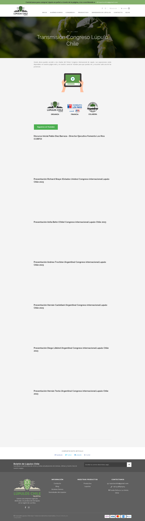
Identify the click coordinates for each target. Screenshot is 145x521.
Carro (125, 8)
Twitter (68, 455)
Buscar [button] (113, 8)
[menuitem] (102, 8)
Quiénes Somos (56, 12)
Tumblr (87, 455)
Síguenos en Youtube (46, 127)
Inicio (44, 12)
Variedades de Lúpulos (101, 12)
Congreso (70, 12)
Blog (128, 12)
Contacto (118, 12)
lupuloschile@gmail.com (107, 2)
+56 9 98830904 (118, 486)
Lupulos (88, 486)
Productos (83, 12)
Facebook (58, 455)
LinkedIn (78, 455)
